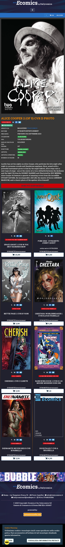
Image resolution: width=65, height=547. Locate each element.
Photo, (20, 155)
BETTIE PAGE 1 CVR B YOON (16, 314)
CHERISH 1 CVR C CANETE (16, 381)
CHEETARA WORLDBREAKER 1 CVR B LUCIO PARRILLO (48, 315)
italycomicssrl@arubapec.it (23, 497)
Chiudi (9, 540)
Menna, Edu (21, 152)
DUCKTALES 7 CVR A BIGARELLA (48, 449)
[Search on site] (46, 15)
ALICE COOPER (22, 136)
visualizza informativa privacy (43, 540)
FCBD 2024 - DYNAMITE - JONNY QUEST (49, 242)
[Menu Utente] (32, 9)
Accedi (60, 15)
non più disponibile (32, 185)
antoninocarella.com (32, 515)
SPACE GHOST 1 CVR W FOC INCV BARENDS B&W (16, 246)
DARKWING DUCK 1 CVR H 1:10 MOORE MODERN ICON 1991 (48, 382)
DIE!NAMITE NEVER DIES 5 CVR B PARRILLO (16, 449)
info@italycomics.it (54, 495)
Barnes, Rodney (23, 149)
